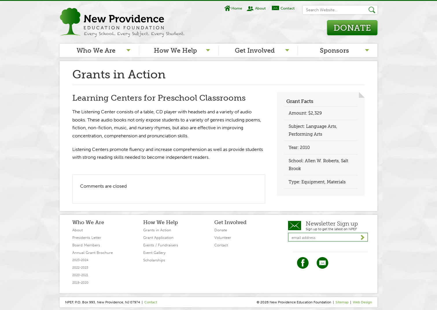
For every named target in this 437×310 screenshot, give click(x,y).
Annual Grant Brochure (92, 252)
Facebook (303, 263)
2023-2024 (80, 260)
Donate (352, 28)
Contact (288, 8)
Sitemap (342, 302)
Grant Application (158, 237)
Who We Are (96, 50)
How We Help (175, 50)
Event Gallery (154, 252)
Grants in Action (157, 230)
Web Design (362, 302)
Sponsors (334, 50)
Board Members (86, 245)
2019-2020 (80, 283)
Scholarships (154, 260)
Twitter (322, 263)
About (260, 8)
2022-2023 (80, 268)
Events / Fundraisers (160, 245)
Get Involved (255, 50)
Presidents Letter (86, 237)
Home (236, 8)
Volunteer (222, 237)
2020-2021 (80, 275)
